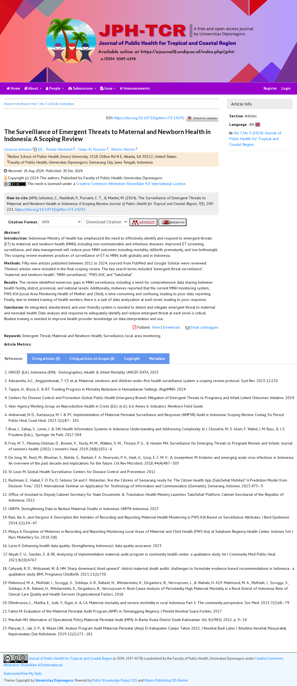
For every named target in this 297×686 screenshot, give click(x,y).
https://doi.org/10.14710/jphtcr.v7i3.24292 (149, 118)
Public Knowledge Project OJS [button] (115, 680)
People (53, 88)
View (156, 327)
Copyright (132, 358)
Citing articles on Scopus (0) (92, 358)
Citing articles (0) (46, 358)
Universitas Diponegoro (54, 680)
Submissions (81, 88)
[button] (6, 177)
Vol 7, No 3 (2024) (45, 104)
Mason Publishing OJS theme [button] (166, 680)
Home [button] (8, 104)
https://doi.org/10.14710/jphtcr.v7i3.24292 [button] (50, 209)
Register (270, 88)
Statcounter (12, 673)
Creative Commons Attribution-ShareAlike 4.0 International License (130, 183)
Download (171, 327)
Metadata (157, 358)
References (13, 358)
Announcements (135, 88)
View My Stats (31, 673)
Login (285, 88)
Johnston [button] (67, 104)
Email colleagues (205, 327)
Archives (22, 104)
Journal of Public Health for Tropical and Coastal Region (70, 658)
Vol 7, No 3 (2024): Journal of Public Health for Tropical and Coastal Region (255, 138)
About (31, 88)
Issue (106, 88)
